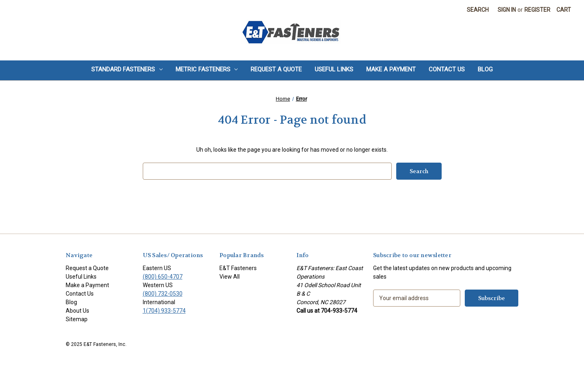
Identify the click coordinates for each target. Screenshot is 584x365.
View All (229, 276)
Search (478, 9)
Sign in (507, 9)
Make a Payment (391, 69)
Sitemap (77, 319)
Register (537, 9)
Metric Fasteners (207, 69)
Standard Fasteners (127, 69)
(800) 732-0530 (162, 293)
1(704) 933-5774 (164, 310)
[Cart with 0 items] (563, 10)
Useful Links (334, 69)
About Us (77, 310)
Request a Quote (276, 69)
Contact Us (447, 69)
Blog (485, 69)
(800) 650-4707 (162, 276)
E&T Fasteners (238, 268)
